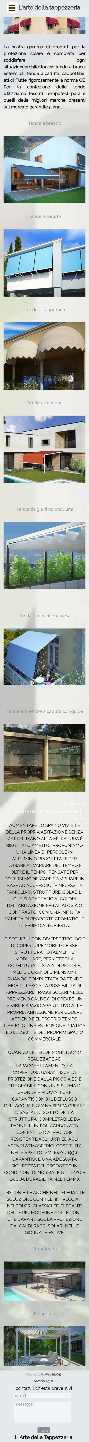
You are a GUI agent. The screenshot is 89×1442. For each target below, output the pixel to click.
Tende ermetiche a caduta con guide (44, 711)
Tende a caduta (44, 216)
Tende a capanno (44, 402)
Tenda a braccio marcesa (44, 615)
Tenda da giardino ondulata (44, 509)
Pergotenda (44, 1248)
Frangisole (44, 1313)
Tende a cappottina (44, 309)
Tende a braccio (44, 123)
